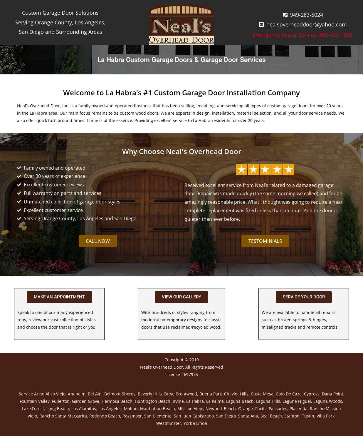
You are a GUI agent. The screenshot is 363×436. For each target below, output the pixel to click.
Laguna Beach (240, 401)
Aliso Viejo (55, 394)
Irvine (178, 401)
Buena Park (210, 394)
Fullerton (61, 401)
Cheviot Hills (236, 394)
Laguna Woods (327, 401)
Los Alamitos (83, 408)
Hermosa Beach (117, 401)
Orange (245, 408)
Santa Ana (248, 416)
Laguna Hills (268, 401)
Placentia (298, 408)
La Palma (215, 401)
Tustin (308, 416)
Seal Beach (271, 416)
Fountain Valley (35, 401)
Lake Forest (33, 408)
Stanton (292, 416)
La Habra (195, 401)
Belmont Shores (119, 394)
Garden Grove (85, 401)
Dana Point (332, 394)
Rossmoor (132, 416)
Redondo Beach (104, 416)
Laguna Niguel (297, 401)
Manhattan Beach (157, 408)
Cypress (312, 394)
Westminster (168, 423)
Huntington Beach (152, 401)
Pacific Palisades (271, 408)
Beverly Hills (150, 394)
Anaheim (76, 394)
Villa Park (326, 416)
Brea (168, 394)
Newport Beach (221, 408)
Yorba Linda (195, 423)
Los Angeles (110, 408)
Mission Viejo (190, 408)
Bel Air (94, 394)
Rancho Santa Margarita (63, 416)
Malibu (131, 408)
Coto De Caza (289, 394)
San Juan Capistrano (194, 416)
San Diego (226, 416)
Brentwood (186, 394)
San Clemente (158, 416)
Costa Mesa (262, 394)
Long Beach (57, 408)
